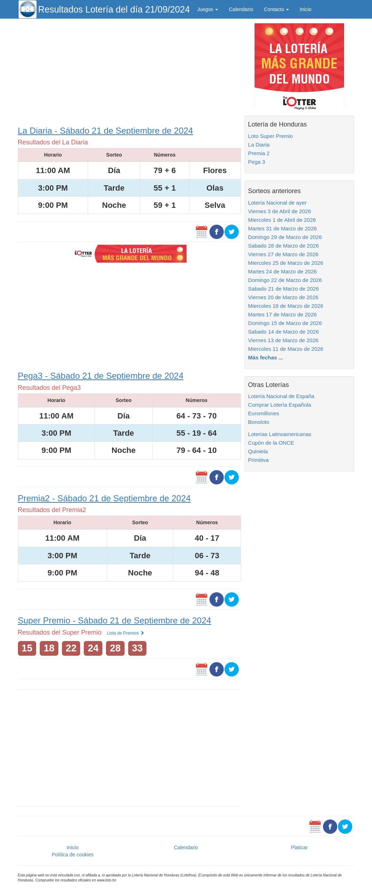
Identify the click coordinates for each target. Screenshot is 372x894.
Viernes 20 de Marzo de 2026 (283, 297)
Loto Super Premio (270, 136)
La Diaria (259, 145)
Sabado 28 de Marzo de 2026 (283, 246)
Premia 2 (259, 153)
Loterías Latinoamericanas (279, 434)
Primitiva (258, 460)
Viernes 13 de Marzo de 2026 (283, 340)
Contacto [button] (276, 9)
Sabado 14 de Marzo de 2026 (283, 332)
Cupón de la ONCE (271, 443)
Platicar (299, 847)
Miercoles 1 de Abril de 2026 (282, 220)
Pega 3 (256, 162)
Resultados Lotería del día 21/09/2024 (114, 9)
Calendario (241, 9)
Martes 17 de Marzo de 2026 (282, 314)
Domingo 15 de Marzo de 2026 (285, 323)
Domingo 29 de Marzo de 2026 (285, 237)
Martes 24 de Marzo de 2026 (282, 271)
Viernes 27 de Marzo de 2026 (283, 254)
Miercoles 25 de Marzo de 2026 (285, 263)
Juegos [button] (207, 9)
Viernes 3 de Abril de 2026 (279, 211)
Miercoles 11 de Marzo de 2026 (285, 349)
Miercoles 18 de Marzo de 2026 (285, 306)
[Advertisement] (129, 70)
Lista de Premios (126, 633)
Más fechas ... (265, 357)
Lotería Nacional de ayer (277, 203)
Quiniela (258, 451)
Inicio (305, 9)
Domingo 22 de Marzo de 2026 (285, 280)
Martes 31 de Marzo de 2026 (282, 228)
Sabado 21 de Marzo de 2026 (283, 289)
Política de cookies (72, 854)
